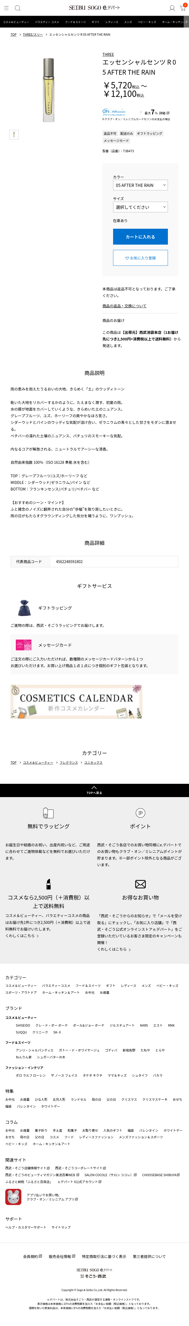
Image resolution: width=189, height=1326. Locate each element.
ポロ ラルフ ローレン (31, 1075)
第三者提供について (149, 1256)
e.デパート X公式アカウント (78, 1181)
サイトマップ (61, 1227)
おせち (177, 1099)
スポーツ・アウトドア (21, 992)
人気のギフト (112, 1130)
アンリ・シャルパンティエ (35, 1050)
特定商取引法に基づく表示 (104, 1256)
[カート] (183, 8)
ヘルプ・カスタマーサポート (25, 1227)
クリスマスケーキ (155, 1099)
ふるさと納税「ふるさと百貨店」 (29, 1181)
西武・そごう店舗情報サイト (25, 1168)
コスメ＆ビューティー (16, 22)
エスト (158, 1025)
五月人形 (59, 1099)
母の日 (96, 1099)
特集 (9, 1091)
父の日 (111, 1099)
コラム (11, 1122)
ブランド (13, 1008)
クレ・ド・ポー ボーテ (51, 1025)
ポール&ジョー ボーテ (88, 1025)
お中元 (90, 992)
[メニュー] (6, 8)
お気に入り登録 (143, 257)
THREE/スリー (33, 35)
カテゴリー (15, 977)
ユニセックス (93, 763)
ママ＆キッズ (117, 1075)
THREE (108, 54)
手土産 (57, 1130)
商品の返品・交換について (125, 305)
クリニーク (40, 1032)
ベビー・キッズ (147, 22)
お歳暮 (104, 992)
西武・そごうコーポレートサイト (79, 1168)
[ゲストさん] (172, 8)
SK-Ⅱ (57, 1032)
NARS (144, 1025)
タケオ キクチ (93, 1075)
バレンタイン (26, 1106)
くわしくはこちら (20, 935)
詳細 (162, 113)
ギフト (96, 22)
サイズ (118, 198)
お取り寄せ (90, 1130)
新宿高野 (129, 1050)
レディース (111, 22)
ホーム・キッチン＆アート (61, 992)
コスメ (54, 1137)
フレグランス (69, 763)
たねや (145, 1050)
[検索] (18, 8)
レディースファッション (96, 1137)
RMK (171, 1025)
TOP (14, 35)
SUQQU (21, 1032)
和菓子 (72, 1130)
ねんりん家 (24, 1057)
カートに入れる (140, 236)
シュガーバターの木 (51, 1057)
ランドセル (78, 1099)
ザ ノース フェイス (64, 1075)
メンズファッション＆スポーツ (141, 1137)
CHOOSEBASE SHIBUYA (159, 1174)
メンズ (128, 22)
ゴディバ (111, 1050)
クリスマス (129, 1099)
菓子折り (41, 1130)
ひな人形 (41, 1099)
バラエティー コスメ (47, 22)
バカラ (158, 1075)
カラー (118, 176)
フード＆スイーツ (75, 22)
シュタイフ (140, 1075)
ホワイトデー (50, 1106)
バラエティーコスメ (56, 985)
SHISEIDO (23, 1025)
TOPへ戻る (94, 793)
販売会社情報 (60, 1256)
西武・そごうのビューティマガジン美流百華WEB (40, 1174)
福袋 (8, 1106)
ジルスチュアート (122, 1025)
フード (69, 1137)
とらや (160, 1050)
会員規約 (30, 1256)
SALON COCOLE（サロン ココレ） (109, 1174)
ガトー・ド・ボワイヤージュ (79, 1050)
